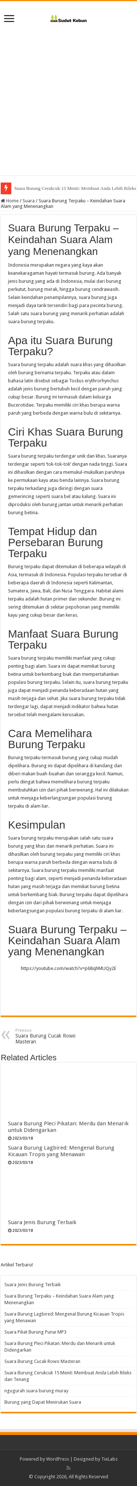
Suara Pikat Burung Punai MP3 (35, 1332)
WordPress (57, 1459)
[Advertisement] (68, 106)
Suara (29, 200)
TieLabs (109, 1459)
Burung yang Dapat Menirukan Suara (42, 1402)
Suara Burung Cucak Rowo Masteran (49, 188)
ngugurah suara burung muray (36, 1390)
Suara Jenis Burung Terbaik (42, 1222)
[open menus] (9, 19)
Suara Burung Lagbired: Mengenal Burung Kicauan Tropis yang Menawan (61, 1151)
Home (10, 200)
